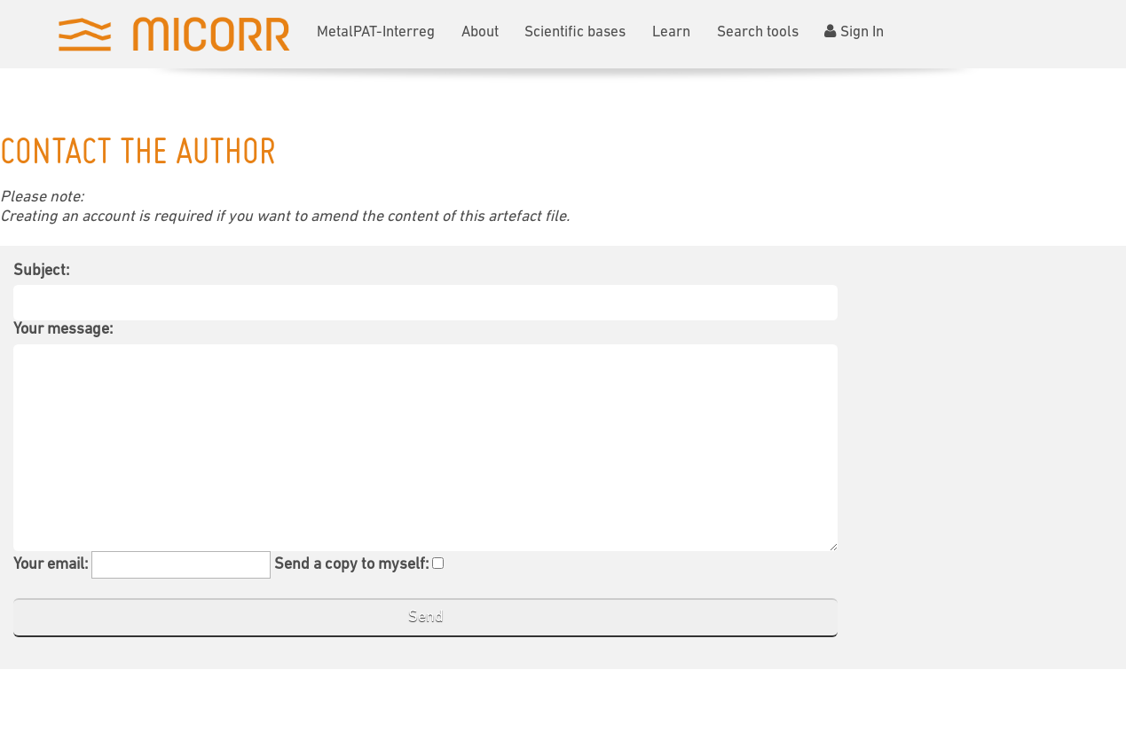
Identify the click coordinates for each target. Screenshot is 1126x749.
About (480, 32)
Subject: (41, 271)
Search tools (758, 32)
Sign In (854, 32)
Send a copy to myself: (351, 564)
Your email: (50, 564)
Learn (671, 32)
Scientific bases (575, 32)
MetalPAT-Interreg (376, 32)
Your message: (63, 329)
